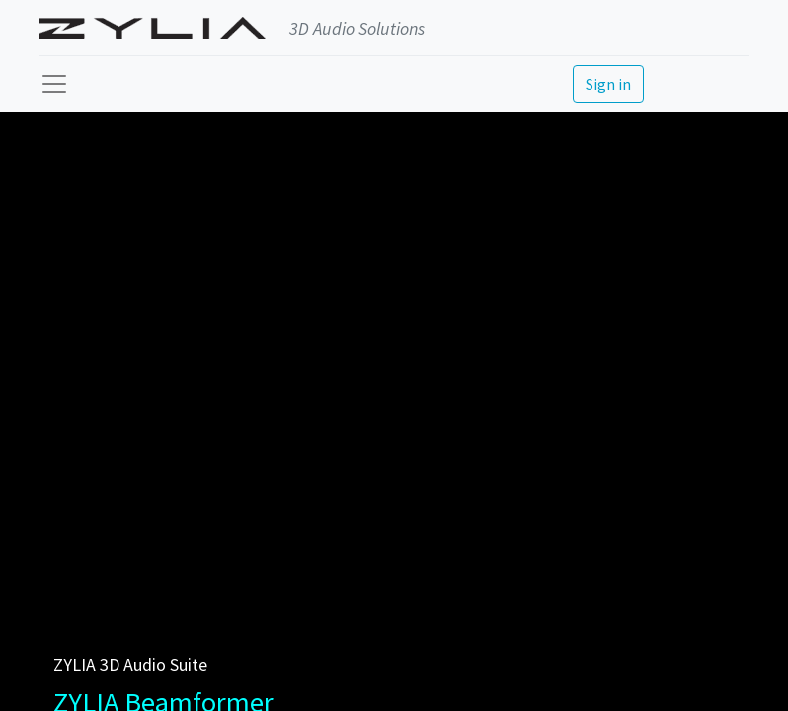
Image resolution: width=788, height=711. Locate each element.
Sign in (608, 84)
